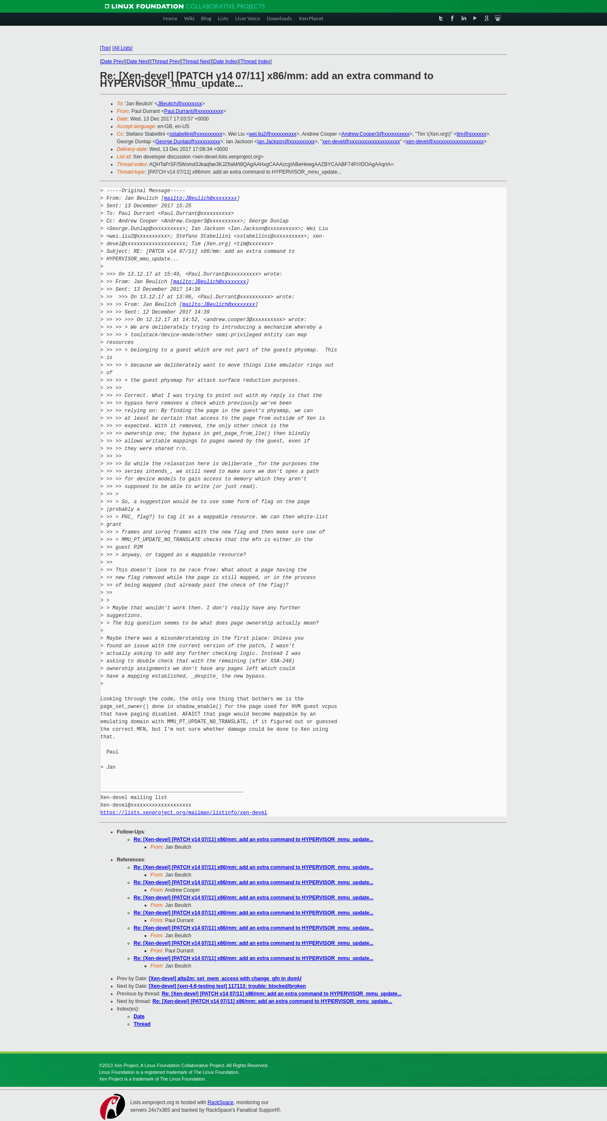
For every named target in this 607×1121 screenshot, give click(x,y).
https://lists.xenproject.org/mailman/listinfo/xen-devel (183, 812)
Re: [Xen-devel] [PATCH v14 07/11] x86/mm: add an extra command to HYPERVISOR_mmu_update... (253, 839)
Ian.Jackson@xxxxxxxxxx (285, 142)
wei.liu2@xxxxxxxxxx (272, 134)
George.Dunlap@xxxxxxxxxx (188, 142)
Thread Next (196, 61)
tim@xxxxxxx (471, 134)
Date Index (225, 61)
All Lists (122, 48)
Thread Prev (166, 61)
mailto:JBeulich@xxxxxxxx (200, 198)
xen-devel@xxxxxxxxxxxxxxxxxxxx (361, 142)
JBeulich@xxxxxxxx (180, 104)
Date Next (137, 61)
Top (105, 48)
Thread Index (256, 61)
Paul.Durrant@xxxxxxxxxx (193, 111)
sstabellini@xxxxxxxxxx (195, 134)
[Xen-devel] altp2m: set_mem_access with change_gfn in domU (225, 979)
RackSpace (220, 1102)
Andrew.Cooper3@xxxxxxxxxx (375, 134)
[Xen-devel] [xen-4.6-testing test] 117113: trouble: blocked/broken (227, 986)
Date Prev (112, 61)
